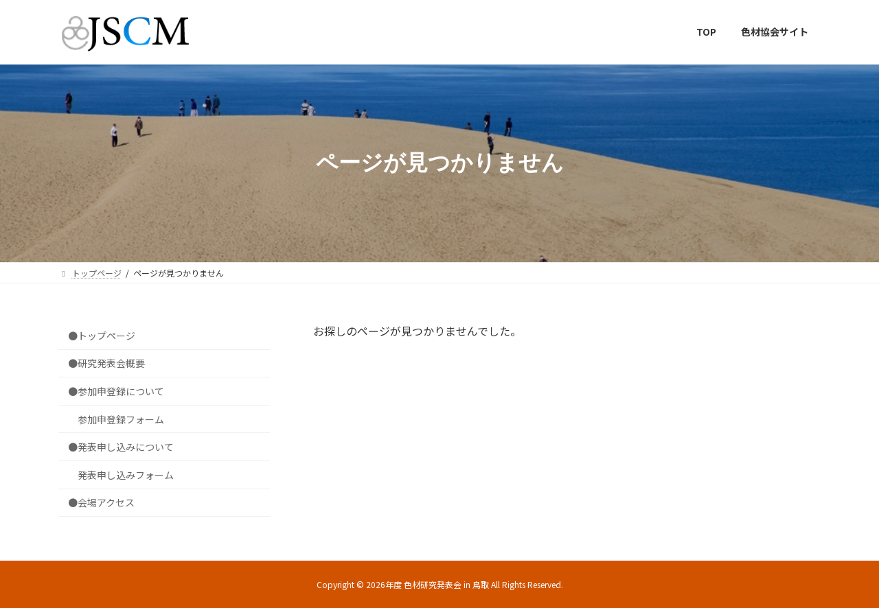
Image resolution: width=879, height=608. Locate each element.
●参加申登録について (116, 391)
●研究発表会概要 (106, 363)
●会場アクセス (101, 502)
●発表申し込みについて (121, 447)
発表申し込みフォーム (126, 474)
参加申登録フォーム (121, 418)
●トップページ (101, 335)
